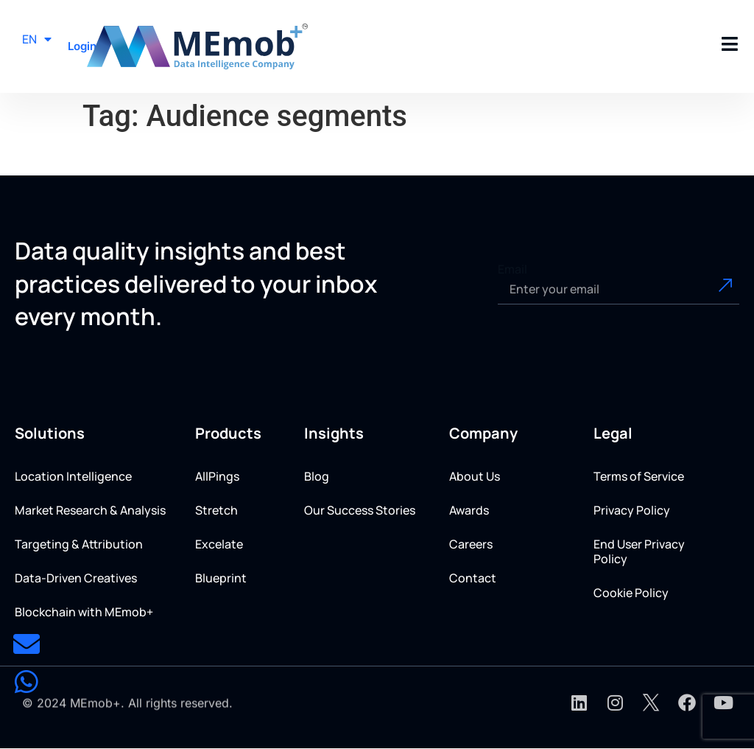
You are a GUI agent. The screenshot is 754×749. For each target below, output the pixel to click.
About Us (474, 476)
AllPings (217, 476)
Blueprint (221, 578)
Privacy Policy (631, 510)
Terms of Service (638, 476)
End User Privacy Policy (639, 551)
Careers (471, 544)
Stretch (216, 510)
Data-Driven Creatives (76, 578)
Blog (316, 476)
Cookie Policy (631, 593)
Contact (472, 578)
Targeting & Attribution (79, 544)
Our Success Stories (359, 510)
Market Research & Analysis (90, 510)
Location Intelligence (73, 476)
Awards (469, 510)
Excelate (219, 544)
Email (512, 269)
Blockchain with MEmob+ (84, 612)
